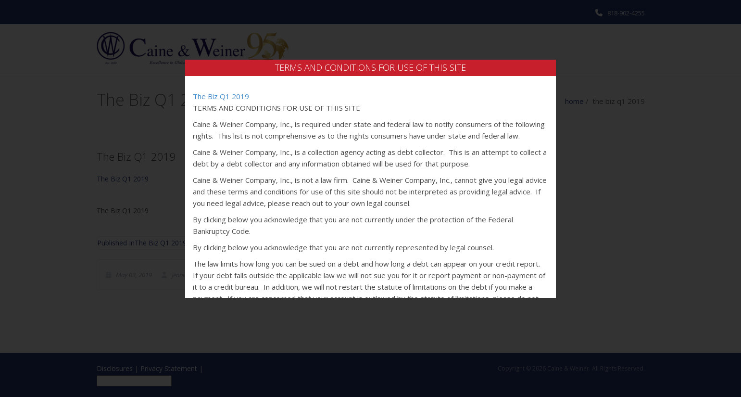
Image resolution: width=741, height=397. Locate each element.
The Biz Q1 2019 (221, 96)
